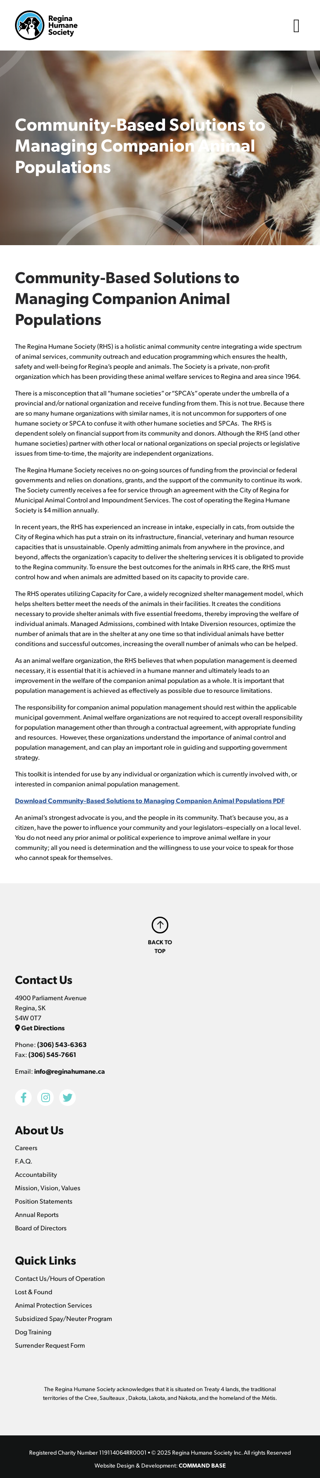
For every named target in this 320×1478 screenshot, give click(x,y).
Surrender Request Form (50, 1345)
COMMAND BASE (202, 1465)
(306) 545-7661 (52, 1054)
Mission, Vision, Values (47, 1187)
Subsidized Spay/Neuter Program (63, 1318)
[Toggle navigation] (296, 25)
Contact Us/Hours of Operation (60, 1278)
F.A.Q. (23, 1160)
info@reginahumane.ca (69, 1071)
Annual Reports (37, 1214)
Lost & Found (33, 1291)
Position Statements (43, 1201)
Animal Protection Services (53, 1305)
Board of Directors (41, 1227)
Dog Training (33, 1331)
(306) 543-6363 (62, 1044)
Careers (26, 1147)
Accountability (36, 1174)
